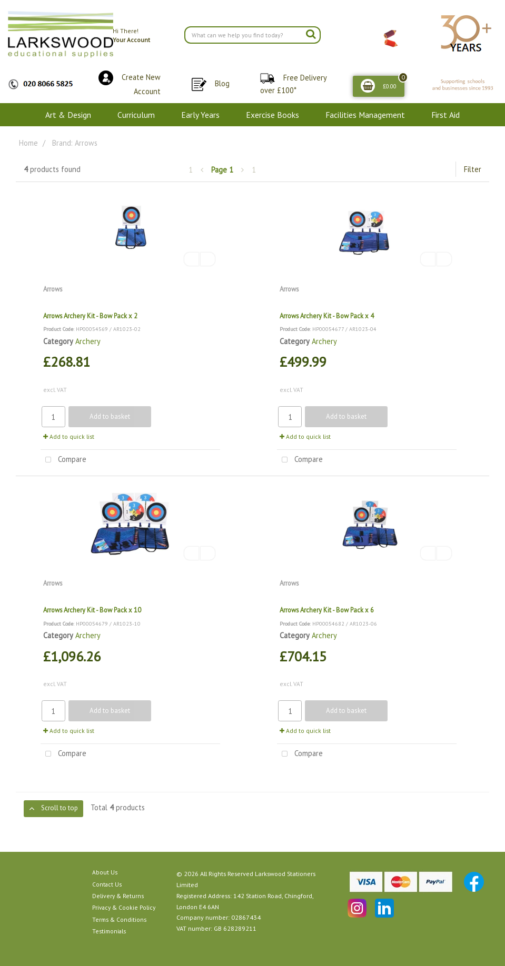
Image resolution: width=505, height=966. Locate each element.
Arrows (52, 289)
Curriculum (136, 114)
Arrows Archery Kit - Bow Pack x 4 (327, 315)
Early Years (200, 114)
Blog (222, 83)
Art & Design (68, 114)
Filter (472, 169)
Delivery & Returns (118, 896)
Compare (63, 460)
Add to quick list (68, 436)
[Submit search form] (311, 34)
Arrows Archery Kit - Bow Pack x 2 (90, 315)
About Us (104, 872)
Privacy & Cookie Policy (123, 907)
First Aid (445, 114)
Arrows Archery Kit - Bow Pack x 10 (92, 610)
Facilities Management (365, 114)
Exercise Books (272, 114)
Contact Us (107, 884)
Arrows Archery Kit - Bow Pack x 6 (327, 610)
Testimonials (109, 931)
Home (28, 143)
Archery (88, 341)
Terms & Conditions (119, 919)
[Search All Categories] (252, 35)
